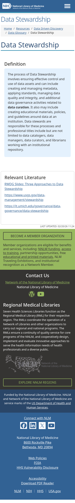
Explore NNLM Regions (37, 382)
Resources (23, 28)
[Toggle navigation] (67, 6)
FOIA (37, 463)
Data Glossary (17, 33)
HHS (40, 491)
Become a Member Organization (37, 236)
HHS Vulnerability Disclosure (37, 467)
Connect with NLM (37, 418)
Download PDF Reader (37, 483)
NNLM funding (49, 249)
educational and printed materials (28, 257)
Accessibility (37, 478)
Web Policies (37, 458)
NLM (17, 491)
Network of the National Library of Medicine (37, 282)
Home (8, 28)
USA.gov (55, 491)
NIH (29, 491)
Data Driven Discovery (48, 28)
